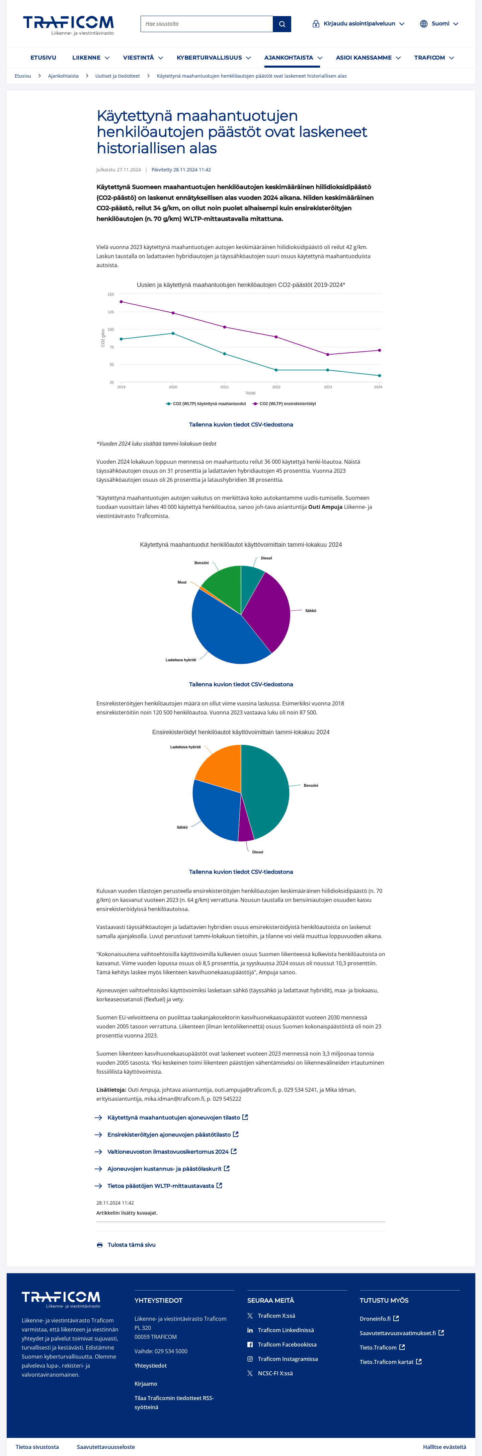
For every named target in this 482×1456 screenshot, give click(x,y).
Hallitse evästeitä (444, 1447)
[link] (241, 424)
